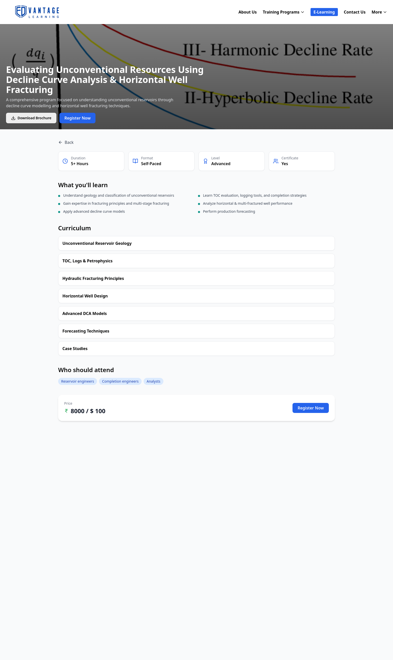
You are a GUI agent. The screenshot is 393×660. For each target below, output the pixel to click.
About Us (248, 12)
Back (66, 142)
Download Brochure (31, 118)
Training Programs (283, 12)
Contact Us (355, 12)
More (379, 12)
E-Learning (324, 12)
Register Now (77, 118)
